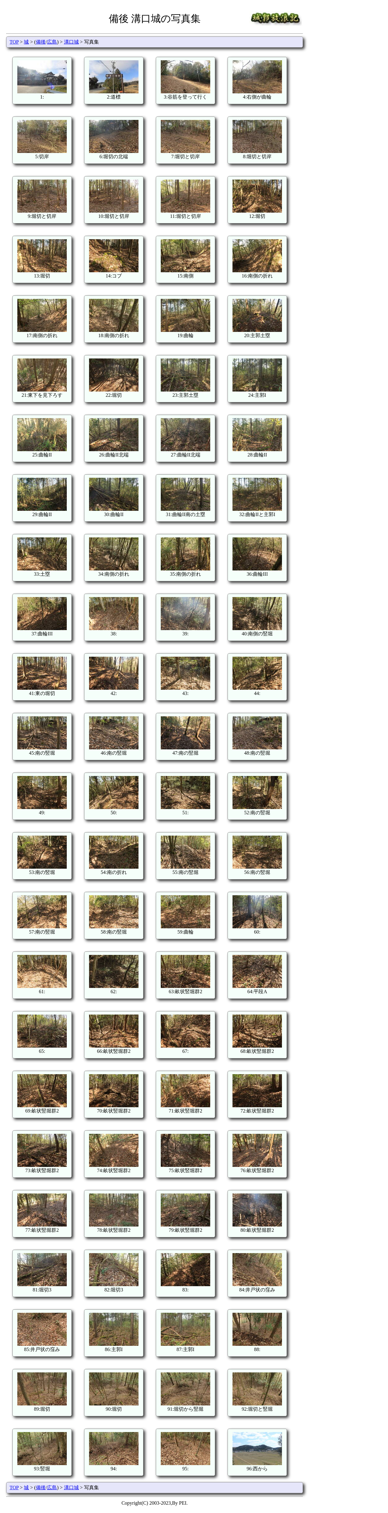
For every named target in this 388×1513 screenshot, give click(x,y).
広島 (52, 41)
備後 (41, 41)
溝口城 (71, 41)
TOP (14, 41)
